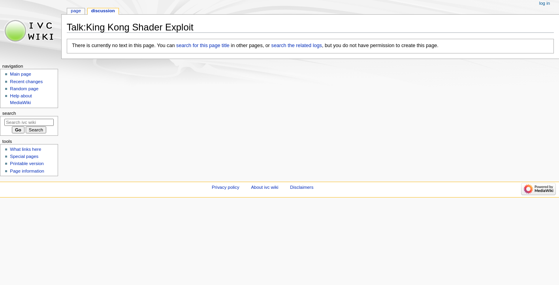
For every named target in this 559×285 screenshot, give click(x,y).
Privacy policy (225, 187)
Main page (20, 74)
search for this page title (203, 45)
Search (9, 113)
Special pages (24, 156)
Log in (544, 3)
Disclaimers (301, 187)
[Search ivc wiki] (29, 122)
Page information (27, 171)
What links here (25, 149)
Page (76, 10)
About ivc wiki (264, 187)
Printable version (26, 163)
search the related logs (296, 45)
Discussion (103, 10)
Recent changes (26, 81)
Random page (24, 88)
